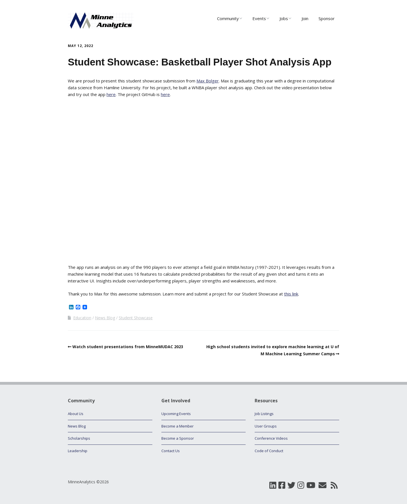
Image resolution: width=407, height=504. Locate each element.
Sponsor (327, 18)
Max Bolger (207, 81)
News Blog (105, 317)
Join (305, 18)
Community (228, 18)
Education (82, 317)
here (111, 94)
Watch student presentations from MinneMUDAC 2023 (127, 346)
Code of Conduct (269, 450)
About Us (75, 413)
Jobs (284, 18)
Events (259, 18)
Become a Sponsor (177, 438)
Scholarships (79, 438)
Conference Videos (271, 438)
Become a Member (177, 426)
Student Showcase (136, 317)
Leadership (77, 450)
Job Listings (264, 413)
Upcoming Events (176, 413)
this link (291, 294)
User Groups (266, 426)
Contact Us (170, 450)
